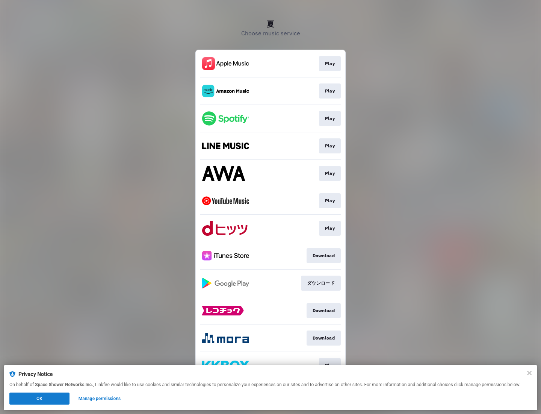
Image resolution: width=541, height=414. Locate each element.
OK (39, 398)
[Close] (529, 373)
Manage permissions (100, 398)
